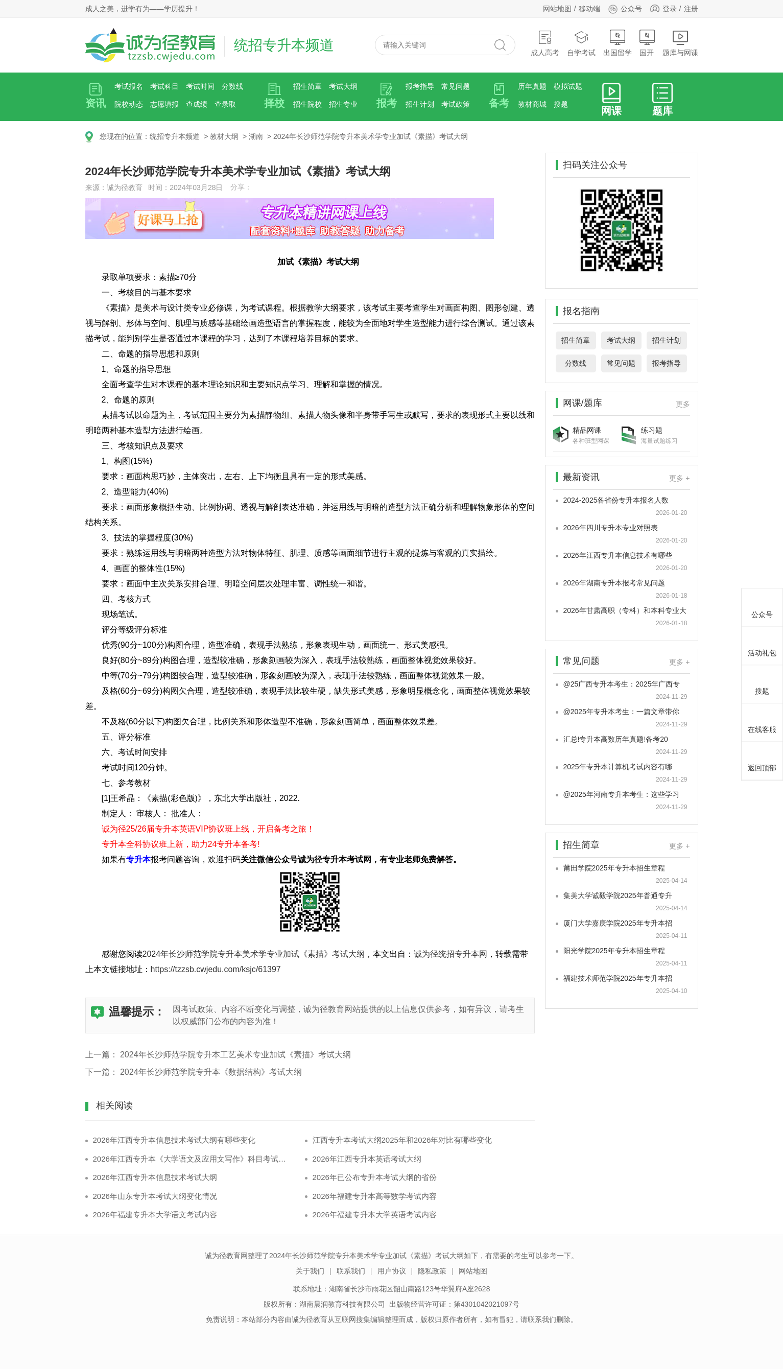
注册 (691, 9)
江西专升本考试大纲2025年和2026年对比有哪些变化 (402, 1140)
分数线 (232, 86)
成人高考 (545, 43)
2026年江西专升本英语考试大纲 (367, 1158)
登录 (669, 9)
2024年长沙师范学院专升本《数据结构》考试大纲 (211, 1072)
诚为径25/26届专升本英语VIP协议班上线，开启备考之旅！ (208, 828)
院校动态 (128, 104)
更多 (683, 404)
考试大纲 (343, 86)
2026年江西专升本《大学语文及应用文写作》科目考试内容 (191, 1158)
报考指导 (420, 86)
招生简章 (307, 86)
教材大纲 (224, 136)
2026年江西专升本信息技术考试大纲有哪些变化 (174, 1140)
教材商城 (532, 104)
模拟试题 (568, 86)
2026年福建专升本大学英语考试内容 (375, 1214)
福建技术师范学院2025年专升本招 (617, 978)
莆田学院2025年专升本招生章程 (614, 868)
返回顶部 (762, 759)
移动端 (589, 9)
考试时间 (200, 86)
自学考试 (581, 43)
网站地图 (557, 9)
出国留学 (617, 43)
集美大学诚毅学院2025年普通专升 (617, 895)
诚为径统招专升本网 (450, 954)
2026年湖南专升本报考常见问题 (614, 583)
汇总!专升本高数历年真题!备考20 (615, 739)
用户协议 (391, 1271)
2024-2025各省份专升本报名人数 (616, 500)
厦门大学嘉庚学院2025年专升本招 (617, 923)
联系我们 (351, 1271)
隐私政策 (432, 1271)
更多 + (679, 478)
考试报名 (128, 86)
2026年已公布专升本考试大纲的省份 (375, 1177)
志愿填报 (164, 104)
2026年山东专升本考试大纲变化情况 (155, 1196)
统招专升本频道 (175, 136)
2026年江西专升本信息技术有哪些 (617, 555)
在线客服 (762, 721)
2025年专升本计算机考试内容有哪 (617, 767)
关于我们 (310, 1271)
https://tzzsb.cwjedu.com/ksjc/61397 (216, 969)
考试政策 (455, 104)
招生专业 (343, 104)
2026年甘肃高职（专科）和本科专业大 (624, 610)
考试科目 (164, 86)
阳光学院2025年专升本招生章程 (614, 951)
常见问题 (455, 86)
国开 (647, 43)
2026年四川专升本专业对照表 (610, 528)
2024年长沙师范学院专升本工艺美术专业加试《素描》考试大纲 (235, 1054)
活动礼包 (762, 644)
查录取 (225, 104)
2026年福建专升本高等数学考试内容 (375, 1196)
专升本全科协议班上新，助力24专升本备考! (181, 844)
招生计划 (420, 104)
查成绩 (196, 104)
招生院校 (307, 104)
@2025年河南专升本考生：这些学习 (621, 794)
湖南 (256, 136)
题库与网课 (680, 43)
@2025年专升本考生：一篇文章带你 (621, 711)
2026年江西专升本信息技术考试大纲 (155, 1177)
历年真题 (532, 86)
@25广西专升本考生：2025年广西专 (621, 684)
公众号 (625, 9)
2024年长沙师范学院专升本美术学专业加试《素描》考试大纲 (370, 136)
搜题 (561, 104)
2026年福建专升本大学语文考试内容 (155, 1214)
